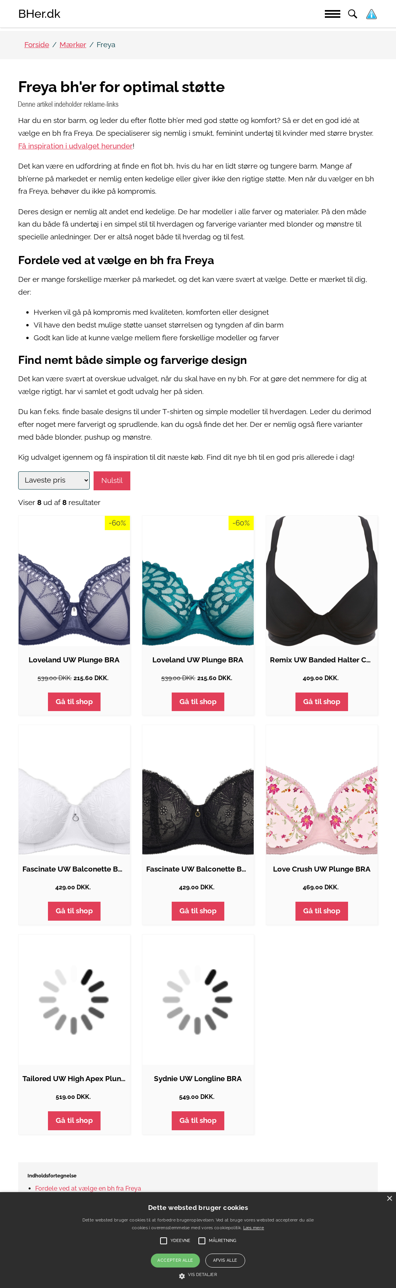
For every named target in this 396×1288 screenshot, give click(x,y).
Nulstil (112, 480)
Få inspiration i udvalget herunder (75, 146)
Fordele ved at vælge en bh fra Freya (88, 1188)
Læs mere (253, 1227)
